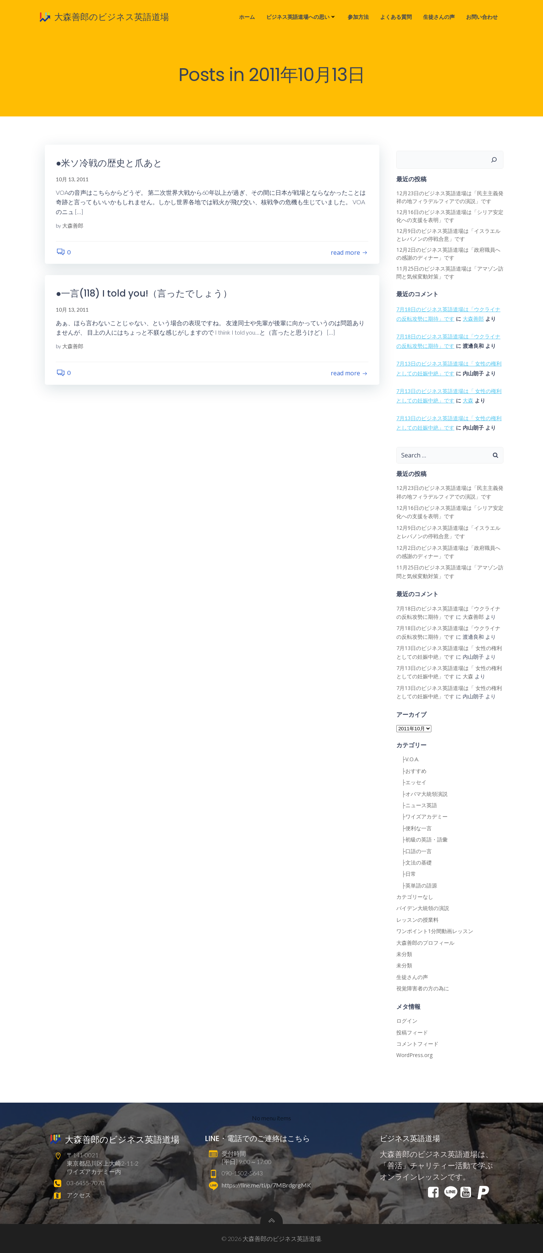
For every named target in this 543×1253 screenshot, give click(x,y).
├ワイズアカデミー (422, 816)
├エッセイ (411, 782)
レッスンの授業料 (417, 919)
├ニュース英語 (416, 805)
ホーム (247, 17)
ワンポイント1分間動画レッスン (434, 931)
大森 (468, 401)
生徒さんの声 (439, 17)
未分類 (404, 954)
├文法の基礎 (414, 862)
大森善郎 (73, 226)
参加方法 (358, 17)
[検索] (494, 159)
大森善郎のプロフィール (425, 942)
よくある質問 (396, 17)
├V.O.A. (407, 759)
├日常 (406, 874)
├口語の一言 (414, 851)
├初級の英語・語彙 (422, 839)
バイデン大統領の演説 (422, 908)
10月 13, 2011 (72, 180)
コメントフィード (417, 1043)
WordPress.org (414, 1055)
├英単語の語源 (416, 885)
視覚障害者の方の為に (422, 988)
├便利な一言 (414, 828)
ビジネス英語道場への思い (302, 17)
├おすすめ (411, 770)
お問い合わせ (482, 17)
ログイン (406, 1021)
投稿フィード (412, 1032)
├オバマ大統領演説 (422, 793)
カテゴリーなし (414, 897)
